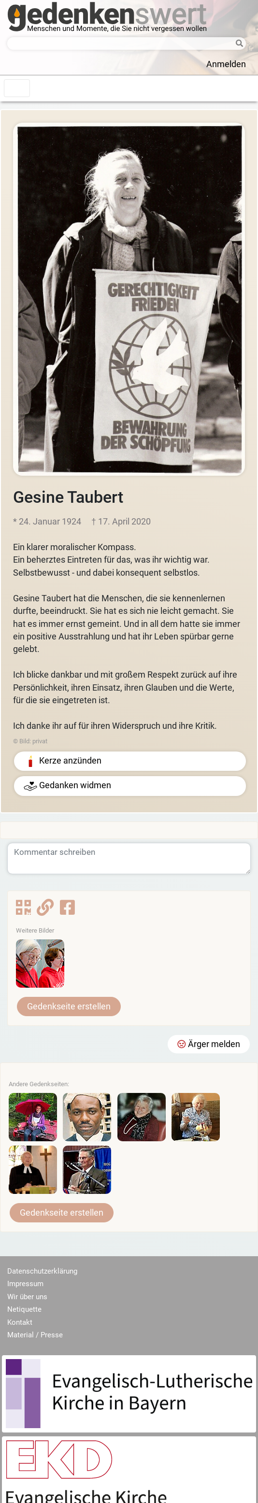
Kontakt (19, 1322)
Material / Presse (35, 1335)
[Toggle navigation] (17, 88)
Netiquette (24, 1309)
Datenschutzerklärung (42, 1271)
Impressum (25, 1283)
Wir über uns (27, 1296)
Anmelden (226, 64)
